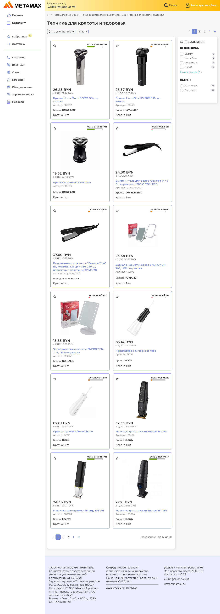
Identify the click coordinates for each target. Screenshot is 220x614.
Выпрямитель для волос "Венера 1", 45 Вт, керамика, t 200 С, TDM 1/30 (142, 182)
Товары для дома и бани (66, 15)
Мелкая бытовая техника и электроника (104, 15)
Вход (214, 5)
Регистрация (199, 5)
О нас (13, 72)
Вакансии (16, 65)
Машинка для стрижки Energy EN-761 (78, 510)
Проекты (18, 79)
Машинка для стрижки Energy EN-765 (141, 510)
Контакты (16, 57)
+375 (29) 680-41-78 (61, 7)
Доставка (16, 44)
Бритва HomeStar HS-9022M (72, 182)
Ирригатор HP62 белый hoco (73, 431)
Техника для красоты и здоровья (147, 15)
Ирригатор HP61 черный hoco (136, 350)
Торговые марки (21, 94)
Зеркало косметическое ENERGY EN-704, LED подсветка (78, 350)
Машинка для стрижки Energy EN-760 (141, 431)
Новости (15, 102)
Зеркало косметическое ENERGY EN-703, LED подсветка (141, 266)
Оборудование (22, 87)
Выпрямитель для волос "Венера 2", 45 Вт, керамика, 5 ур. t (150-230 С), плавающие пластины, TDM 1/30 (79, 266)
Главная (15, 15)
